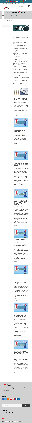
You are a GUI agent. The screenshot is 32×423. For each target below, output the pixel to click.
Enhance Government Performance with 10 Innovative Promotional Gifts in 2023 (21, 277)
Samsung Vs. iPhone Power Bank (20, 240)
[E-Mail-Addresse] (12, 405)
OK (26, 405)
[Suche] (24, 6)
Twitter (5, 399)
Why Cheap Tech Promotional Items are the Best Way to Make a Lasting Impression (21, 352)
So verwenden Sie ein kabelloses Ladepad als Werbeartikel (19, 130)
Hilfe (24, 3)
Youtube (11, 399)
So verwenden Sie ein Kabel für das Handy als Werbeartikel (21, 99)
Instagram (16, 399)
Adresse (10, 3)
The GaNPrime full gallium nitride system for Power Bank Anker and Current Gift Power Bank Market (21, 164)
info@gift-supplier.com (8, 393)
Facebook (3, 399)
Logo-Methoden (4, 3)
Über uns (14, 3)
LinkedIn (19, 399)
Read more (15, 114)
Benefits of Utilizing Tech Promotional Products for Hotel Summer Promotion (20, 315)
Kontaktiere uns (19, 3)
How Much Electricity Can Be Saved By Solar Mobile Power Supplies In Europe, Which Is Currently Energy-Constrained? (20, 202)
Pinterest (14, 399)
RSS (8, 399)
